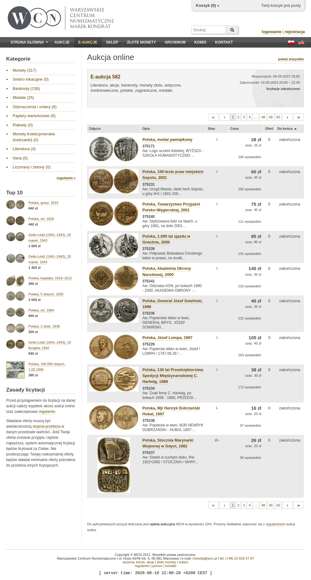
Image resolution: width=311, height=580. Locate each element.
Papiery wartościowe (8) (34, 115)
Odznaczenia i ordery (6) (35, 106)
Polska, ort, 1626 (41, 219)
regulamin (47, 411)
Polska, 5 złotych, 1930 (45, 294)
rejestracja (295, 31)
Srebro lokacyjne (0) (30, 79)
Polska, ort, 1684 (41, 310)
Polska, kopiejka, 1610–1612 (50, 278)
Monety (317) (24, 70)
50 (278, 117)
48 (263, 117)
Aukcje (61, 42)
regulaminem (275, 524)
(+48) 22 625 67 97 (239, 558)
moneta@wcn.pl (205, 558)
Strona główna (29, 42)
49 (271, 117)
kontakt (170, 566)
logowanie (272, 31)
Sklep (112, 42)
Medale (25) (23, 97)
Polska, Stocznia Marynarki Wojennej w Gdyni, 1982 (167, 443)
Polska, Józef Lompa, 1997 (167, 337)
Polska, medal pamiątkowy (167, 139)
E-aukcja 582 (105, 76)
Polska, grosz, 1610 (43, 203)
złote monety (166, 562)
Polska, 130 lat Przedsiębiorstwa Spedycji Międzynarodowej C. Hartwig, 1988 (172, 375)
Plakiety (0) (23, 125)
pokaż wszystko (291, 59)
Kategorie (18, 59)
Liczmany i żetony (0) (32, 167)
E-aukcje (87, 42)
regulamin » (66, 178)
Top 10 (14, 193)
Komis (200, 42)
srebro (183, 562)
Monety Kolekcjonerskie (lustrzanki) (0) (34, 137)
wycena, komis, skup (138, 562)
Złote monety (141, 42)
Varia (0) (20, 158)
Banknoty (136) (26, 88)
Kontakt (224, 42)
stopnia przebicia (46, 426)
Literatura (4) (24, 148)
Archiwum (175, 42)
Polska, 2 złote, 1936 (44, 326)
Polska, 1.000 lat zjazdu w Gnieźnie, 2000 (166, 239)
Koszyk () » (207, 5)
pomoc (157, 566)
